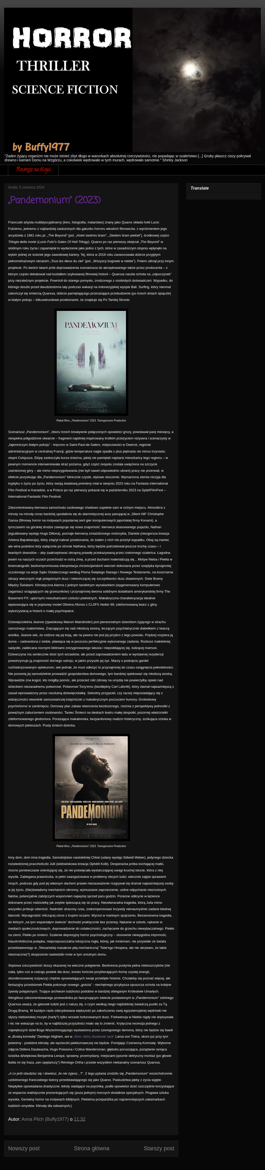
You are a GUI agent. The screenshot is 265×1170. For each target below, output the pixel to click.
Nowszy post (24, 1148)
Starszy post (159, 1148)
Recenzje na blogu (33, 170)
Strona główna (91, 1148)
